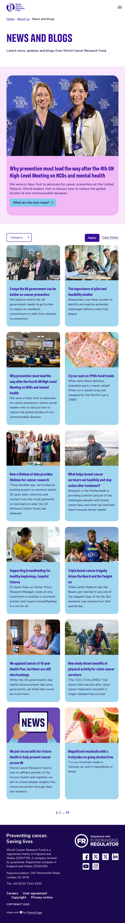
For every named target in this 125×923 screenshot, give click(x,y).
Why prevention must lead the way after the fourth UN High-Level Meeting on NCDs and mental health (33, 378)
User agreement (35, 893)
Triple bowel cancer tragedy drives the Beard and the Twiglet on (91, 570)
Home (10, 19)
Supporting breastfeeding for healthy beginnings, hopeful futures (33, 570)
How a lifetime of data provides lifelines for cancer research (33, 475)
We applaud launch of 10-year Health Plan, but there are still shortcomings (33, 660)
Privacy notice (42, 897)
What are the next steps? (31, 203)
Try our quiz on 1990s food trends (91, 378)
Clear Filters (110, 237)
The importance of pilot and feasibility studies (91, 285)
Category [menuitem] (16, 237)
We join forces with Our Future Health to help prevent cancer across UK (33, 753)
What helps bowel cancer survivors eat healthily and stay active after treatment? (91, 475)
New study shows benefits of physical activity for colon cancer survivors (91, 660)
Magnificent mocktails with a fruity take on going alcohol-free (91, 753)
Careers (12, 893)
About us (23, 19)
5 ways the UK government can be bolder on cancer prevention (33, 285)
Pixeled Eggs (34, 912)
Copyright (18, 897)
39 (67, 813)
